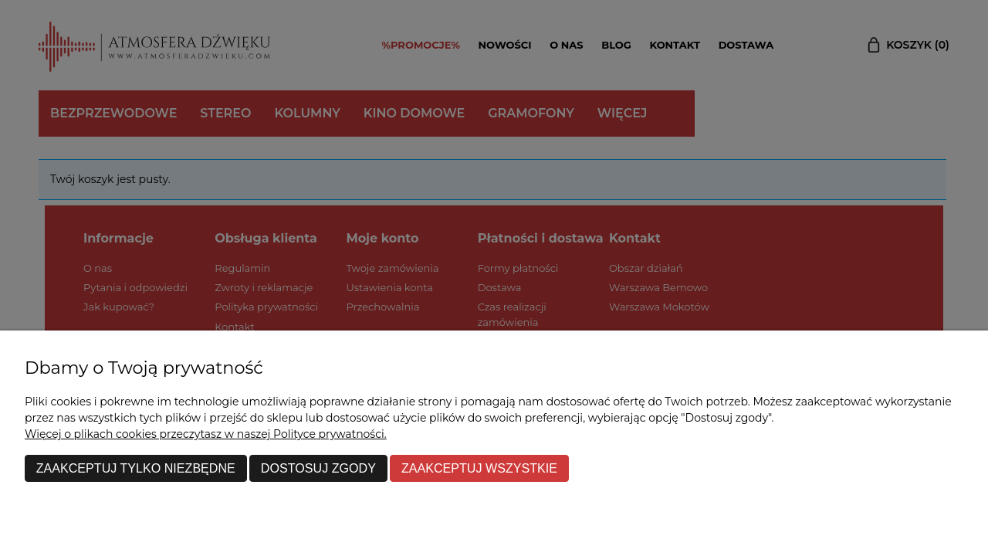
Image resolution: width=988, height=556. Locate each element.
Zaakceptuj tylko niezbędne (135, 468)
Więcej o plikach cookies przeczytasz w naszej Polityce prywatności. (206, 434)
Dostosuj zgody (318, 468)
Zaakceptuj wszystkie (479, 468)
